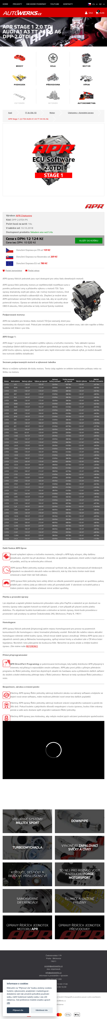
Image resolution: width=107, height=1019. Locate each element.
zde (8, 1003)
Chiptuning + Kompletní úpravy (81, 113)
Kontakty (68, 4)
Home (5, 4)
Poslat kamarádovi (12, 270)
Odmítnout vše (42, 1010)
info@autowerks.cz (53, 973)
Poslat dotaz (32, 270)
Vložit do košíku (88, 240)
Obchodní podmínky (36, 4)
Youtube (54, 4)
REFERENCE (32, 646)
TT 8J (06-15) (31, 113)
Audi (10, 113)
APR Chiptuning (24, 215)
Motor (52, 113)
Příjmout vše (18, 1010)
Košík (100, 13)
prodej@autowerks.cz (53, 966)
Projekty (17, 4)
